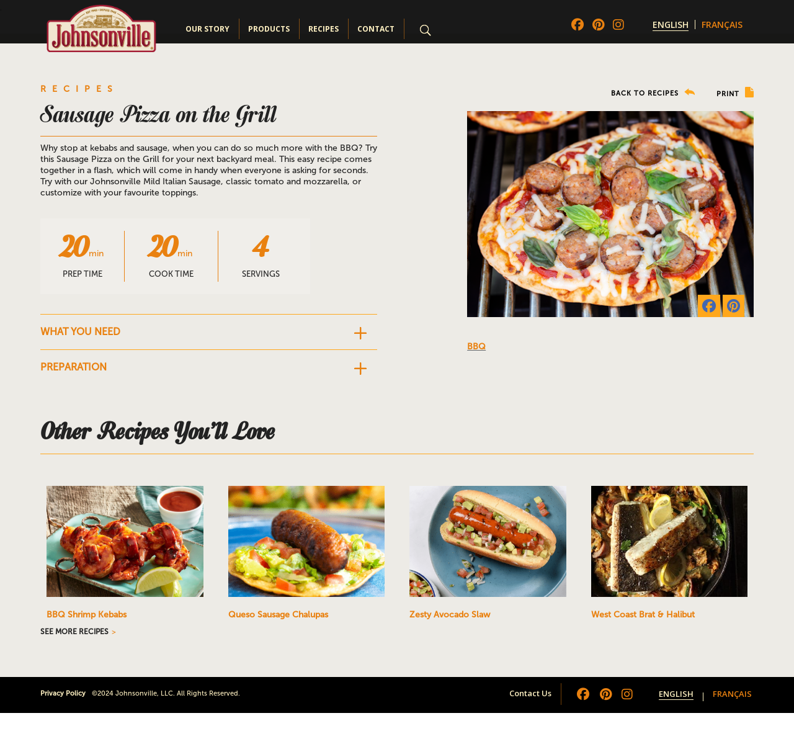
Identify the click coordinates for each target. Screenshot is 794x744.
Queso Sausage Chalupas (278, 614)
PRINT (735, 92)
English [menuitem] (671, 24)
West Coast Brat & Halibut (643, 614)
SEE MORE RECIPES (74, 631)
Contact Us (530, 693)
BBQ (476, 346)
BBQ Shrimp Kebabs (87, 614)
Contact (376, 29)
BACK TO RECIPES (653, 92)
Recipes (323, 29)
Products (269, 29)
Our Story (207, 29)
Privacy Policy (63, 693)
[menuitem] (670, 24)
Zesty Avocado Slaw (449, 614)
